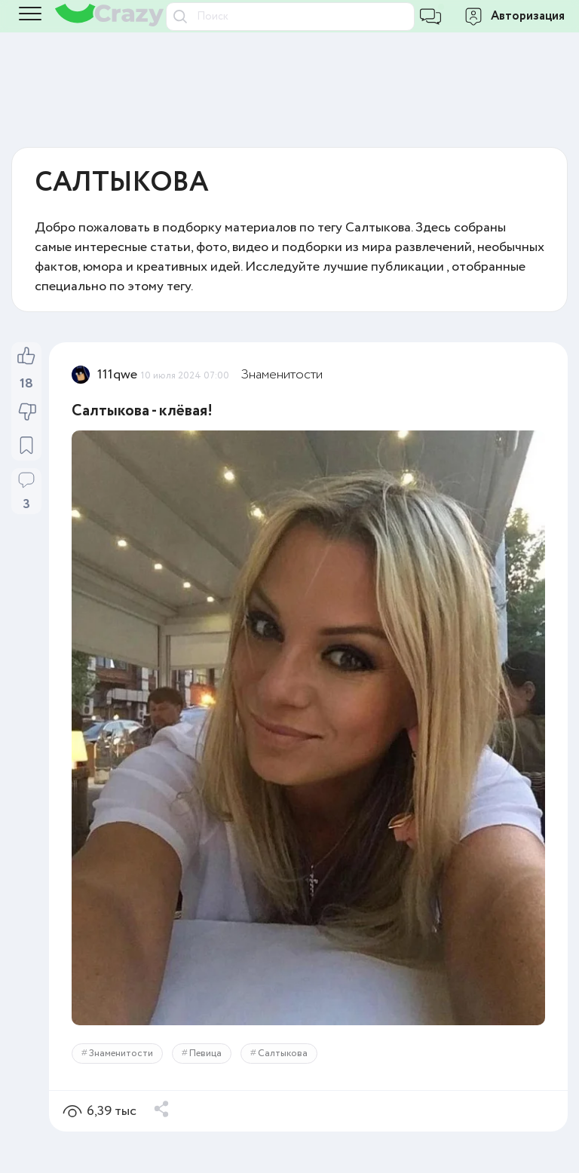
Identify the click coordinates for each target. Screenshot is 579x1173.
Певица (205, 1053)
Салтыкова (283, 1053)
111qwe (117, 374)
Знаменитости (282, 374)
